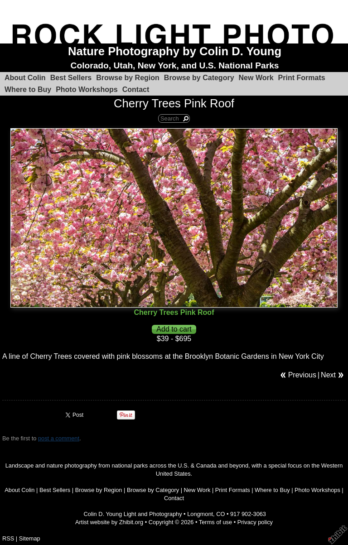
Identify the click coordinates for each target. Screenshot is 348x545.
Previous (302, 375)
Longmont (200, 514)
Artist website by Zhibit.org (109, 522)
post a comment (58, 438)
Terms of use (215, 522)
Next (328, 375)
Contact (136, 89)
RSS (8, 538)
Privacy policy (255, 522)
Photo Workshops (87, 89)
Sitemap (29, 538)
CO (220, 514)
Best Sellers (71, 78)
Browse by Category (199, 78)
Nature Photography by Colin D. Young (174, 51)
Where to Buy (28, 89)
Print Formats (301, 78)
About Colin (25, 78)
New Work (256, 78)
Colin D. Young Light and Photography (133, 514)
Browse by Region (128, 78)
